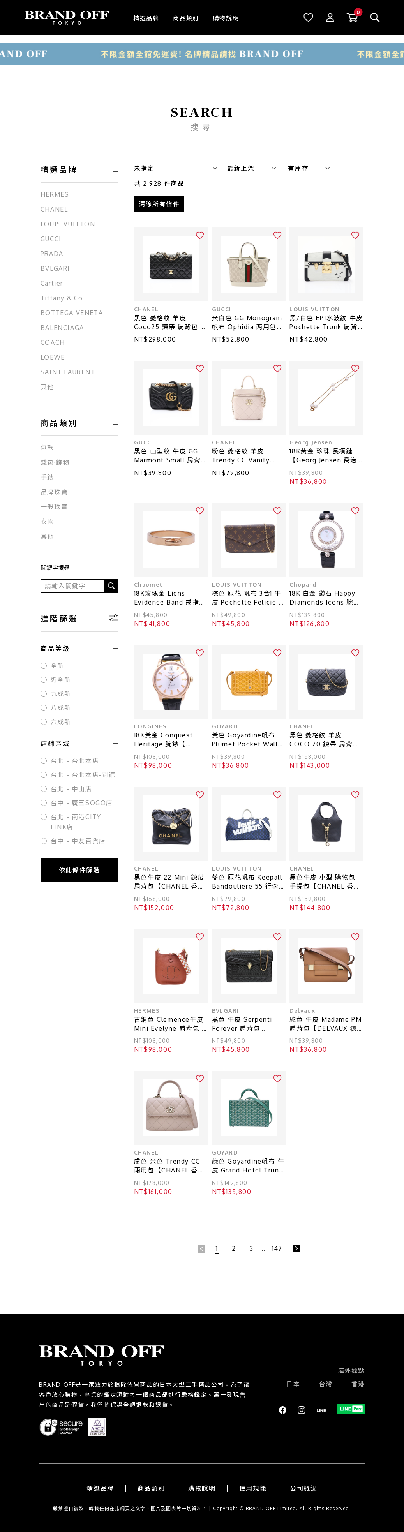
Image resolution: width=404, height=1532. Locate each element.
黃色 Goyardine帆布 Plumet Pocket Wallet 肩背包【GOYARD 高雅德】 (248, 740)
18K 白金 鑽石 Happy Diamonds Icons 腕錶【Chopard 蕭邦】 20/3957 (324, 598)
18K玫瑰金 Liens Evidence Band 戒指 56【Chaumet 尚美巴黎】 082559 (167, 598)
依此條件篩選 (79, 870)
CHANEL (54, 209)
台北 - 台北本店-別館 (83, 775)
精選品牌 (146, 18)
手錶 (47, 477)
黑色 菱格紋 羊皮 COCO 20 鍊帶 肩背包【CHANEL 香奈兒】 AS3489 (324, 740)
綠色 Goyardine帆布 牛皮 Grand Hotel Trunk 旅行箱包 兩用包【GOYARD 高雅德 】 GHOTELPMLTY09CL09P (248, 1166)
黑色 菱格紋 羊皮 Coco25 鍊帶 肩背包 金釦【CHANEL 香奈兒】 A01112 (170, 322)
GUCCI (51, 239)
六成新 (61, 722)
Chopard (302, 584)
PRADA (52, 253)
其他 (47, 387)
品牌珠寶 (54, 492)
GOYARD (225, 726)
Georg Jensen (310, 442)
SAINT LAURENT (68, 372)
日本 (293, 1384)
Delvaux (302, 1010)
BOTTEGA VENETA (72, 313)
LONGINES (150, 726)
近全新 (61, 680)
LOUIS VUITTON (68, 224)
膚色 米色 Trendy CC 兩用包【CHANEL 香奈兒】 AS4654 (169, 1166)
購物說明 (226, 18)
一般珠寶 (54, 507)
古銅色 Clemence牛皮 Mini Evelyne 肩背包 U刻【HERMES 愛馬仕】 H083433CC (170, 1024)
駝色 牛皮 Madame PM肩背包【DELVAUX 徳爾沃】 (325, 1024)
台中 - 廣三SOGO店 (82, 803)
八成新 (61, 708)
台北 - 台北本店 (75, 761)
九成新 (61, 694)
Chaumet (148, 584)
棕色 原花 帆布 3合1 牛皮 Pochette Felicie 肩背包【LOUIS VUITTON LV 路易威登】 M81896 (249, 598)
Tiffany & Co (62, 298)
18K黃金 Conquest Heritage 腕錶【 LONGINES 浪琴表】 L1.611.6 (167, 740)
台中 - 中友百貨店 (78, 841)
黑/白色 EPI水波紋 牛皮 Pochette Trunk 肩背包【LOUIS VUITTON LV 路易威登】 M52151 (326, 322)
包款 (47, 447)
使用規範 (252, 1488)
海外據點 (351, 1371)
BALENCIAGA (62, 327)
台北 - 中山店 (71, 789)
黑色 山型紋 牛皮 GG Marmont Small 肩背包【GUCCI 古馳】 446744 (171, 456)
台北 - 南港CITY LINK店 (76, 822)
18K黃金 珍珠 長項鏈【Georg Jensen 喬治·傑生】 (324, 456)
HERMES (55, 194)
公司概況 (303, 1488)
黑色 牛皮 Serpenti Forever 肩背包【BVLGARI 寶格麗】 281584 (245, 1024)
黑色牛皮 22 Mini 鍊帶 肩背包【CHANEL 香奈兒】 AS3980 (169, 882)
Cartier (52, 283)
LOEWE (53, 357)
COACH (53, 342)
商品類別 (186, 18)
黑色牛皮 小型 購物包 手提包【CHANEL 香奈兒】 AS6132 (324, 882)
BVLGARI (55, 268)
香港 (358, 1384)
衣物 (47, 521)
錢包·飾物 (55, 462)
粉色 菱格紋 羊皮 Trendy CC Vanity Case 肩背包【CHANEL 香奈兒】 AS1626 (248, 456)
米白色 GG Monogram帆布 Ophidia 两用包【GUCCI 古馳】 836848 (247, 322)
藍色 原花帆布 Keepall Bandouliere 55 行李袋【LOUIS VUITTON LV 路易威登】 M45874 (249, 882)
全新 (57, 666)
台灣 (326, 1384)
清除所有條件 (159, 204)
